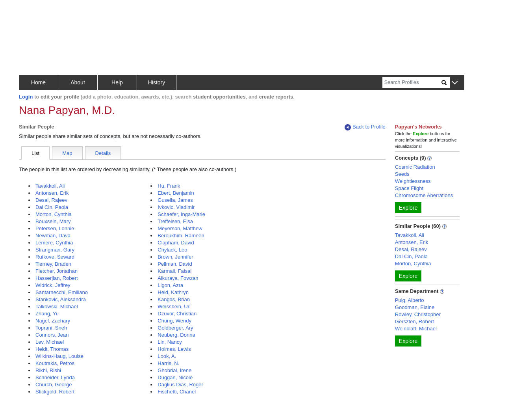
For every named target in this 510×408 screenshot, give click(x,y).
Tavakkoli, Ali (50, 186)
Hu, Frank (169, 186)
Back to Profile (365, 127)
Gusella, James (175, 200)
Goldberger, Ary (175, 328)
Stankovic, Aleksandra (60, 299)
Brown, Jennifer (175, 257)
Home (38, 82)
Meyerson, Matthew (180, 228)
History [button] (156, 82)
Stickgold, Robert (54, 392)
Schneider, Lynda (55, 377)
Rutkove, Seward (54, 257)
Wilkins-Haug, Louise (59, 356)
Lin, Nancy (170, 342)
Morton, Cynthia (53, 214)
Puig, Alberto (409, 300)
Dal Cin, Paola (51, 207)
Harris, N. (168, 363)
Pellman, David (175, 264)
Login (26, 97)
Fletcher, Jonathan (56, 271)
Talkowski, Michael (56, 306)
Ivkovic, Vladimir (176, 207)
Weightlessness (413, 181)
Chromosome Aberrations (424, 195)
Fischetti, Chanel (177, 392)
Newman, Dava (52, 235)
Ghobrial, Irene (174, 370)
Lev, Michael (49, 342)
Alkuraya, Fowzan (178, 278)
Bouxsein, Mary (53, 221)
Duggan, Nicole (175, 377)
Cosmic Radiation (415, 167)
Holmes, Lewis (174, 349)
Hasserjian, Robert (56, 278)
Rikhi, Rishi (48, 370)
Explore (408, 208)
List (35, 153)
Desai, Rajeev (51, 200)
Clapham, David (176, 243)
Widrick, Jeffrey (52, 285)
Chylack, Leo (172, 250)
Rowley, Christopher (418, 314)
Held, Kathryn (173, 292)
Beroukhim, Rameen (181, 235)
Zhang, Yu (47, 314)
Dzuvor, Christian (177, 314)
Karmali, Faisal (174, 271)
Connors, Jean (52, 335)
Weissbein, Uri (174, 306)
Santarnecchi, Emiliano (61, 292)
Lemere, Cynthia (54, 243)
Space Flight (409, 188)
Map (67, 153)
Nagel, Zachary (52, 321)
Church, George (53, 385)
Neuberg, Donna (176, 335)
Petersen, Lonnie (54, 228)
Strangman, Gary (54, 250)
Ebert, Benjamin (176, 193)
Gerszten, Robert (414, 321)
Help (117, 82)
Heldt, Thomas (52, 349)
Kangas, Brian (174, 299)
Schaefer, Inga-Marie (181, 214)
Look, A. (167, 356)
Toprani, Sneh (51, 328)
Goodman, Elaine (414, 307)
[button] (455, 83)
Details (103, 153)
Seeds (402, 174)
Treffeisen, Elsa (175, 221)
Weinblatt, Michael (416, 329)
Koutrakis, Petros (54, 363)
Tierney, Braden (53, 264)
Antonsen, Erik (52, 193)
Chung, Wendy (174, 321)
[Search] (411, 82)
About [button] (77, 82)
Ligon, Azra (170, 285)
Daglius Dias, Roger (180, 385)
